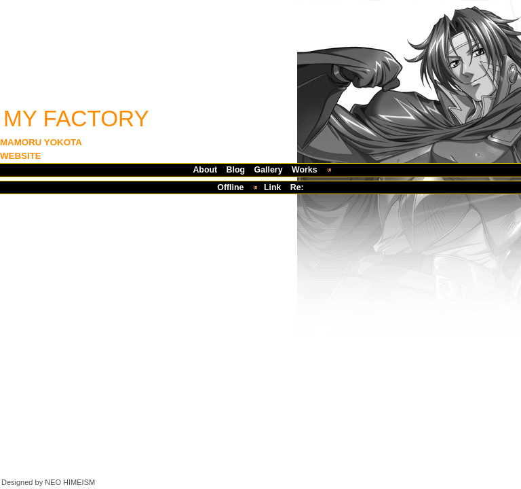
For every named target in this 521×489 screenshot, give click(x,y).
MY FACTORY (76, 118)
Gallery (268, 170)
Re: (297, 187)
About (205, 170)
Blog (236, 170)
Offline (230, 187)
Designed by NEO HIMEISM (48, 482)
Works (304, 170)
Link (272, 187)
